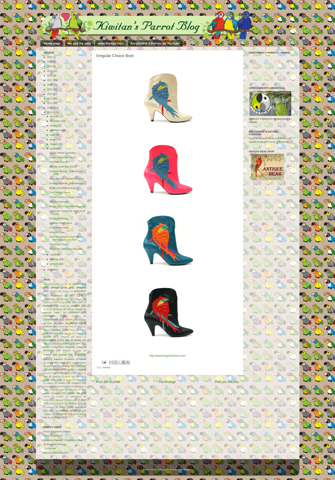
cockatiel (73, 312)
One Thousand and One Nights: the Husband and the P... (66, 238)
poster (46, 379)
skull (73, 386)
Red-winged (81, 380)
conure (68, 319)
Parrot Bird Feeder (59, 244)
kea (54, 347)
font (81, 330)
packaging (52, 366)
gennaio (54, 263)
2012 (50, 103)
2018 (50, 75)
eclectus (47, 326)
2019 (50, 71)
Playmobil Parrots (58, 162)
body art (57, 302)
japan (56, 343)
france (57, 333)
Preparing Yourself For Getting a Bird (62, 440)
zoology (56, 417)
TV (63, 403)
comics (75, 316)
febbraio (54, 259)
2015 (50, 89)
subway (46, 397)
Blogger (187, 469)
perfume (82, 369)
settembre (55, 130)
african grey (59, 287)
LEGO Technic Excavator (62, 152)
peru (49, 373)
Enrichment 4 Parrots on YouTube (155, 43)
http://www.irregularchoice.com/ (167, 355)
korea (62, 347)
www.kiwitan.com (110, 43)
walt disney (61, 414)
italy (45, 343)
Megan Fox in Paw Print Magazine (67, 206)
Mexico (71, 359)
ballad (46, 302)
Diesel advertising (58, 218)
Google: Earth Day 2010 (62, 166)
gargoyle (67, 333)
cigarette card (51, 312)
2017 (50, 80)
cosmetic (82, 320)
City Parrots (49, 448)
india (67, 340)
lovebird (62, 354)
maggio (54, 144)
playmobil (57, 377)
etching (61, 326)
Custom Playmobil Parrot (62, 157)
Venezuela (81, 404)
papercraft (81, 366)
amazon (81, 287)
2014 (50, 94)
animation (80, 291)
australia (78, 299)
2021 (50, 61)
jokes (78, 343)
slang (81, 386)
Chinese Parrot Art (59, 201)
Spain (61, 390)
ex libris (70, 326)
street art (73, 393)
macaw (80, 354)
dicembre (55, 116)
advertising (79, 284)
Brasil (80, 302)
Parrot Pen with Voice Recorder (65, 249)
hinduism (65, 337)
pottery (59, 380)
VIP (79, 410)
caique (62, 306)
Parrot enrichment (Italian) (57, 431)
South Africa (48, 390)
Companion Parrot (59, 227)
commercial (50, 319)
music (62, 362)
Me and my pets (79, 43)
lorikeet (47, 354)
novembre (55, 121)
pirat (45, 376)
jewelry (66, 343)
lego (81, 347)
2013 (50, 98)
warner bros (78, 414)
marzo (53, 254)
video (62, 407)
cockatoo (49, 315)
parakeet (54, 369)
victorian (50, 407)
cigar (68, 309)
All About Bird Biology (54, 444)
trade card (53, 404)
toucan (74, 400)
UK (70, 403)
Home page (52, 43)
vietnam (52, 411)
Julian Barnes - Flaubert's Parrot (66, 178)
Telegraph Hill (61, 400)
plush (67, 376)
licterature (48, 350)
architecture (56, 295)
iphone (77, 340)
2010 (50, 112)
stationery (73, 390)
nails (73, 363)
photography (62, 372)
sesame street (60, 386)
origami (82, 362)
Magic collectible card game (63, 188)
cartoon (75, 305)
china (46, 309)
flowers (73, 330)
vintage (63, 410)
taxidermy (47, 400)
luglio (53, 134)
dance (61, 323)
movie (50, 362)
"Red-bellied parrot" (51, 284)
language (72, 347)
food (45, 333)
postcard (79, 377)
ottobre (54, 125)
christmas (57, 309)
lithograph (67, 350)
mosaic (83, 359)
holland (79, 337)
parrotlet (70, 370)
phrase (80, 373)
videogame (80, 407)
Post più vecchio (227, 382)
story (57, 393)
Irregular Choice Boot (60, 223)
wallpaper (47, 414)
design (73, 323)
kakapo (46, 347)
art (72, 295)
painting (65, 366)
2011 (50, 107)
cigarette (78, 309)
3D (66, 284)
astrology (65, 299)
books (68, 302)
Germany (79, 333)
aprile (53, 148)
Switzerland (75, 396)
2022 (50, 57)
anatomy (65, 291)
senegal (46, 386)
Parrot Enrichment (53, 435)
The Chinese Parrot (59, 192)
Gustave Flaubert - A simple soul (66, 183)
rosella (61, 383)
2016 (50, 84)
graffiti (47, 336)
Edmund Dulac (57, 232)
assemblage (49, 299)
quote (68, 380)
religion (50, 383)
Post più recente (108, 382)
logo (79, 350)
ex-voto (80, 326)
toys (83, 399)
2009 (50, 269)
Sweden (60, 397)
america (54, 291)
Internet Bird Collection (55, 452)
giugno (54, 139)
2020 (50, 66)
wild (45, 417)
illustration (49, 340)
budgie (47, 305)
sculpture (76, 383)
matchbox (58, 359)
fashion (106, 367)
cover (50, 323)
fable (45, 330)
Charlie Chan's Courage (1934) (65, 197)
